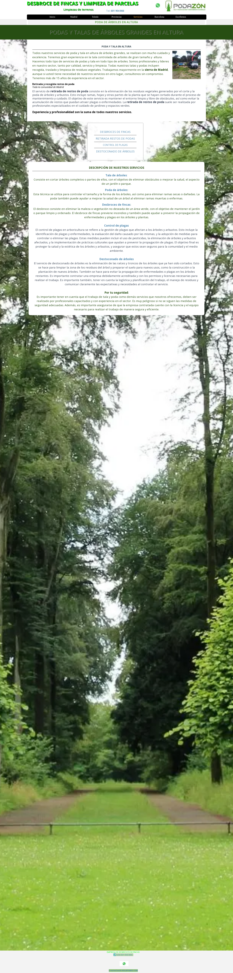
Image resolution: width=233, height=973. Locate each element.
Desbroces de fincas (116, 204)
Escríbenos (181, 17)
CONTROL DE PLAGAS (115, 145)
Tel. (115, 10)
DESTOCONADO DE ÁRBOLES (115, 151)
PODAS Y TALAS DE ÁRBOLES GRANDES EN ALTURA (116, 32)
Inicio (52, 17)
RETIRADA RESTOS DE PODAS (115, 138)
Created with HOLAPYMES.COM (123, 970)
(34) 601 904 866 (123, 954)
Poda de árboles (116, 190)
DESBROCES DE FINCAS (115, 132)
